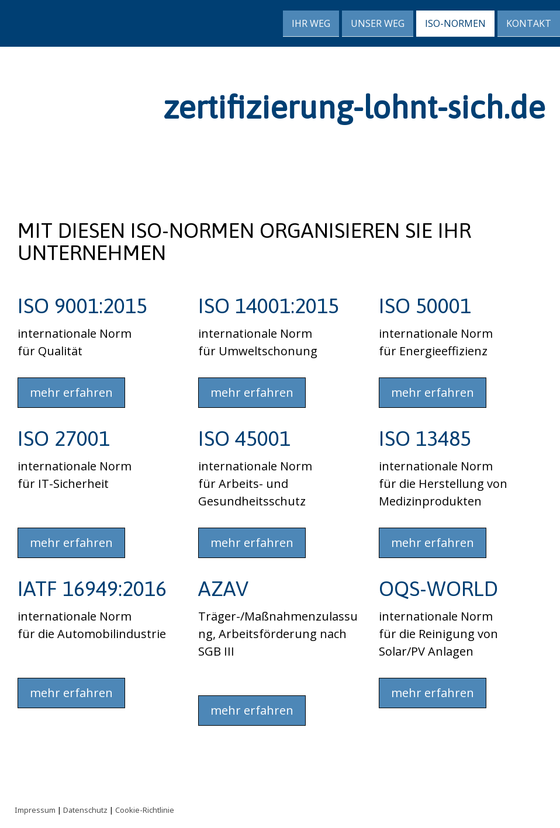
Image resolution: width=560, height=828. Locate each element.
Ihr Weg (311, 22)
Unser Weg (378, 22)
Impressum (35, 810)
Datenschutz (85, 810)
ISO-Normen (455, 22)
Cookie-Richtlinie (144, 810)
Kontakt (528, 22)
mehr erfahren (71, 392)
